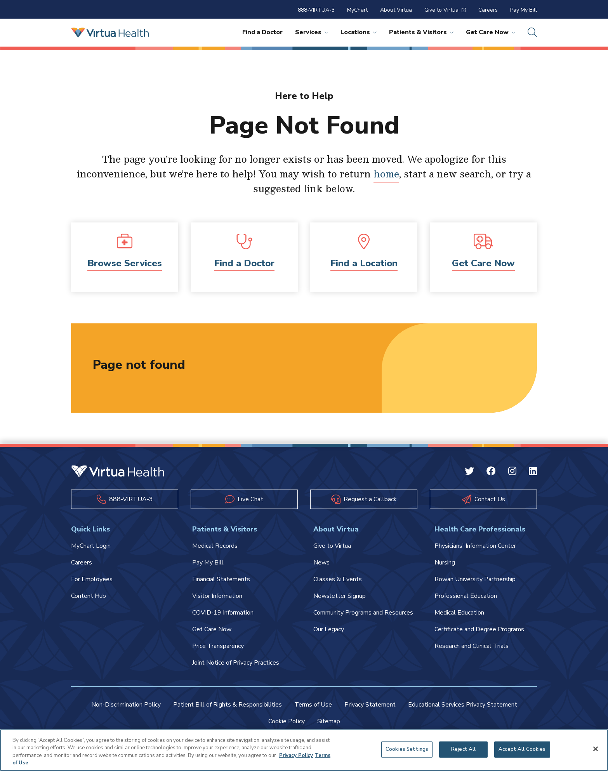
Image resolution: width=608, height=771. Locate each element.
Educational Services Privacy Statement (462, 704)
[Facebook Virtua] (491, 472)
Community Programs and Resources (363, 612)
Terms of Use (313, 704)
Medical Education (459, 612)
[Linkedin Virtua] (533, 472)
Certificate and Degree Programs (479, 629)
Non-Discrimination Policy (126, 704)
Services (311, 32)
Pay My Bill (523, 10)
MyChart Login (91, 546)
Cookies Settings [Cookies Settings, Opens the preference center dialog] (407, 749)
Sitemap (328, 721)
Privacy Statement (370, 704)
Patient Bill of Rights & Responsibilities (227, 704)
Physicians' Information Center (475, 546)
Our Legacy (328, 629)
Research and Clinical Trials (471, 646)
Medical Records (215, 546)
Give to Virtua (445, 10)
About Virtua (396, 10)
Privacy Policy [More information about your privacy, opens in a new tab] (296, 755)
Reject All (463, 749)
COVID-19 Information (223, 612)
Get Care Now (490, 32)
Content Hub (88, 596)
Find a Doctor (262, 32)
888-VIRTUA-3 (316, 10)
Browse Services (124, 263)
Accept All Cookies (522, 749)
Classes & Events (337, 579)
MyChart (357, 10)
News (321, 562)
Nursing (444, 562)
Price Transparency (218, 646)
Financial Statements (221, 579)
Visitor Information (217, 596)
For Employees (92, 579)
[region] (304, 750)
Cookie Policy (286, 721)
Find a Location (364, 263)
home (386, 173)
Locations (358, 32)
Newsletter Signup (339, 596)
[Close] (595, 748)
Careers (488, 10)
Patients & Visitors (421, 32)
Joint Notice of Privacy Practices (235, 662)
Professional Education (465, 596)
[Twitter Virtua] (469, 472)
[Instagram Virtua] (512, 472)
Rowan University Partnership (475, 579)
